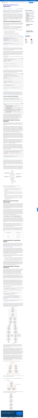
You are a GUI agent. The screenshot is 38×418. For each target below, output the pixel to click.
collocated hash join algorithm (17, 198)
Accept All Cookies (19, 412)
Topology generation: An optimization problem (30, 17)
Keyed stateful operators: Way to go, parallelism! (30, 14)
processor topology (19, 13)
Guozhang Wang (32, 41)
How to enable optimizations (29, 19)
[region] (12, 414)
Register (26, 0)
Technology (4, 8)
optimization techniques (12, 11)
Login (31, 0)
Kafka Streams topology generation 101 (30, 12)
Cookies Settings (19, 415)
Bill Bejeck (26, 41)
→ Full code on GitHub (5, 46)
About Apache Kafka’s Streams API (30, 21)
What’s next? (27, 20)
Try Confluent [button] (31, 2)
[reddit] (29, 36)
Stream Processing (9, 8)
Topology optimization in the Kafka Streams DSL (30, 18)
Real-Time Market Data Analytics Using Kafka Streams (13, 94)
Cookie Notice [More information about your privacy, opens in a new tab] (9, 413)
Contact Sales (34, 0)
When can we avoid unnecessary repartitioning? (30, 15)
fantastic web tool (20, 116)
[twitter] (25, 36)
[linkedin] (28, 36)
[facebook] (27, 36)
